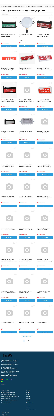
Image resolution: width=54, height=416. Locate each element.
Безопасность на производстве (8, 394)
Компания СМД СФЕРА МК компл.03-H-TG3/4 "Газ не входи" (45, 260)
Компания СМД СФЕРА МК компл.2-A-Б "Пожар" (43, 291)
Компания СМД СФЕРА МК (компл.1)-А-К (25, 132)
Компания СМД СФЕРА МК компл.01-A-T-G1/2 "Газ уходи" (44, 165)
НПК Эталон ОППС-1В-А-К (7, 322)
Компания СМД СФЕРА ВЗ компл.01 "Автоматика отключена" (43, 35)
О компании (28, 398)
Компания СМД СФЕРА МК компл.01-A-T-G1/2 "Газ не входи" (25, 165)
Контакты (28, 404)
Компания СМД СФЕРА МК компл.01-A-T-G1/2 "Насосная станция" (8, 197)
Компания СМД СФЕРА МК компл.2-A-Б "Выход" (25, 291)
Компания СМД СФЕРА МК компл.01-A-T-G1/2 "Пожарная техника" (26, 197)
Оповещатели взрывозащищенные (34, 6)
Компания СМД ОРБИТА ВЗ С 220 (26, 35)
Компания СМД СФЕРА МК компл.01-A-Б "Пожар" (43, 228)
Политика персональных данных (6, 385)
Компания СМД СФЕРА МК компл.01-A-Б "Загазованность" (26, 228)
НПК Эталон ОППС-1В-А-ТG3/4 (26, 322)
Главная (3, 6)
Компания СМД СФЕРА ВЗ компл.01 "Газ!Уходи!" (25, 69)
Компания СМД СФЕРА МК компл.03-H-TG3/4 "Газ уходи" (8, 291)
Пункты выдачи (29, 402)
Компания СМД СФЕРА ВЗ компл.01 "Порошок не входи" (44, 69)
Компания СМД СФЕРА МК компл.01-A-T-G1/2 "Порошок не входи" (44, 197)
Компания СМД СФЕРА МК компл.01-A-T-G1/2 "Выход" (7, 165)
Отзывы (28, 396)
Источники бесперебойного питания (9, 400)
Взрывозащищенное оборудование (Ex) (15, 6)
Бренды (27, 406)
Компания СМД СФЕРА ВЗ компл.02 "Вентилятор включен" (27, 100)
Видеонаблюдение (5, 398)
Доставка (28, 392)
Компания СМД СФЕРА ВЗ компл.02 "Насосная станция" (44, 100)
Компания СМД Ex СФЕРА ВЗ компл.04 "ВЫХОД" (8, 35)
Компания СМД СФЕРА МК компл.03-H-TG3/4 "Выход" (25, 260)
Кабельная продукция (6, 402)
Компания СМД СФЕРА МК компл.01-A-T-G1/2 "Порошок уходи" (8, 228)
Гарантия (28, 400)
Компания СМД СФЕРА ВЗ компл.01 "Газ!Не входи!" (7, 69)
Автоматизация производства (8, 392)
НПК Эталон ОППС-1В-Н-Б (43, 322)
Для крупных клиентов (31, 409)
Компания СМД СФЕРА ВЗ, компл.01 (7, 132)
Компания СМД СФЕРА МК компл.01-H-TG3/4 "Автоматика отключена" (8, 260)
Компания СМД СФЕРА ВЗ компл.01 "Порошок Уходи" (7, 100)
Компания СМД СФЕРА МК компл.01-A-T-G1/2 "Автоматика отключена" (44, 132)
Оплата (27, 394)
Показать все (27, 336)
